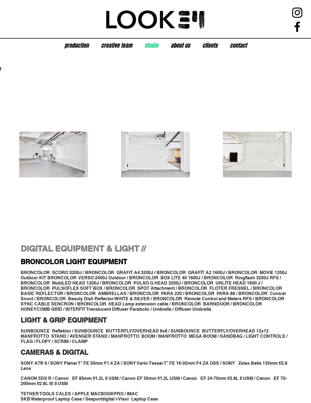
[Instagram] (297, 13)
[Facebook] (297, 27)
